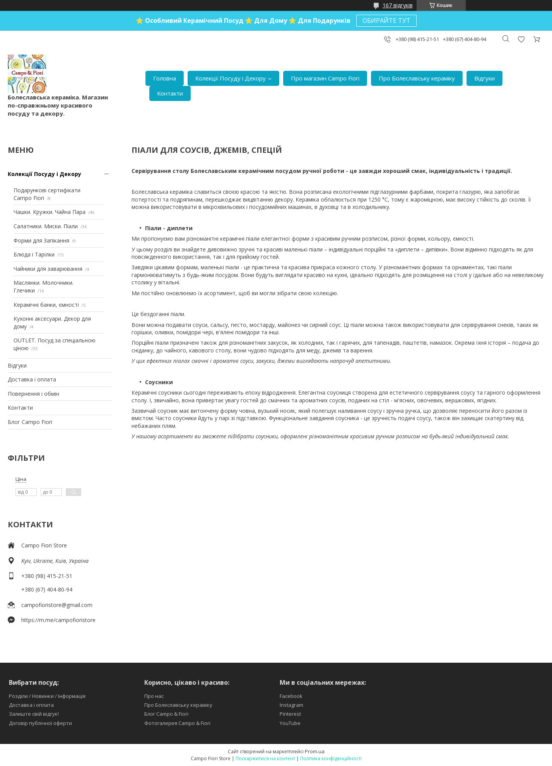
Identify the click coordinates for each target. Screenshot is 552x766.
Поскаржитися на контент (265, 758)
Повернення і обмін (33, 393)
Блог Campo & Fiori (166, 713)
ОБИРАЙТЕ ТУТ (386, 20)
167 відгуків (398, 5)
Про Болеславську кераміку (417, 78)
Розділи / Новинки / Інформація (47, 695)
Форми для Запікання (41, 240)
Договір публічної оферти (40, 723)
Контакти (170, 93)
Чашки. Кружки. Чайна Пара (49, 211)
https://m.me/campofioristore (58, 620)
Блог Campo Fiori (30, 422)
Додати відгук (521, 39)
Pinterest (290, 713)
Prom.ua (315, 751)
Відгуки (484, 78)
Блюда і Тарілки (34, 254)
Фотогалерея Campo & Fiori (177, 723)
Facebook (291, 695)
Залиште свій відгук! (34, 713)
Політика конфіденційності (331, 758)
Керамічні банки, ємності (46, 304)
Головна (164, 78)
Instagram (291, 704)
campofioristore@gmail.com (56, 605)
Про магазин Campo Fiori (325, 78)
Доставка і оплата (32, 379)
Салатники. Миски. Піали (46, 226)
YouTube (290, 723)
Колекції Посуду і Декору (230, 78)
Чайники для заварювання (48, 268)
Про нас (154, 695)
